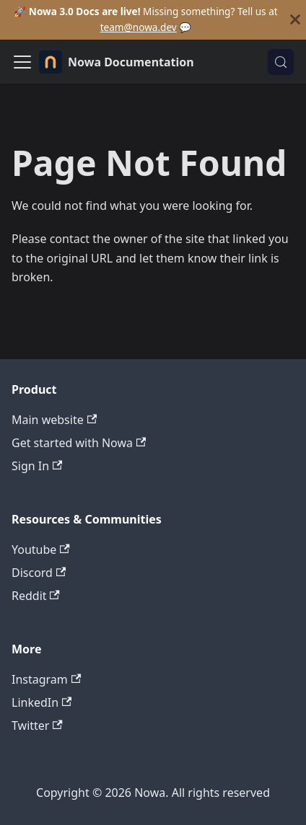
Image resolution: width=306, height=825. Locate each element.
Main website (54, 420)
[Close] (295, 20)
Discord (39, 573)
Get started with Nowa (79, 443)
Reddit (36, 596)
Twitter (37, 725)
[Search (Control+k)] (280, 62)
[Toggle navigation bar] (22, 62)
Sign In (37, 466)
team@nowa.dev (138, 27)
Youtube (41, 549)
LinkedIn (41, 702)
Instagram (46, 679)
